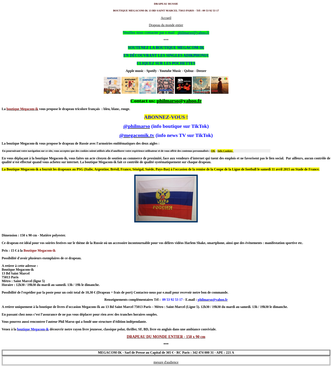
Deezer (201, 71)
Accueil (166, 18)
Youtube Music (170, 71)
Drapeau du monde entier (166, 25)
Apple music (135, 71)
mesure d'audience (166, 362)
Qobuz (188, 71)
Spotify (151, 71)
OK (213, 150)
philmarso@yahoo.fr (179, 100)
